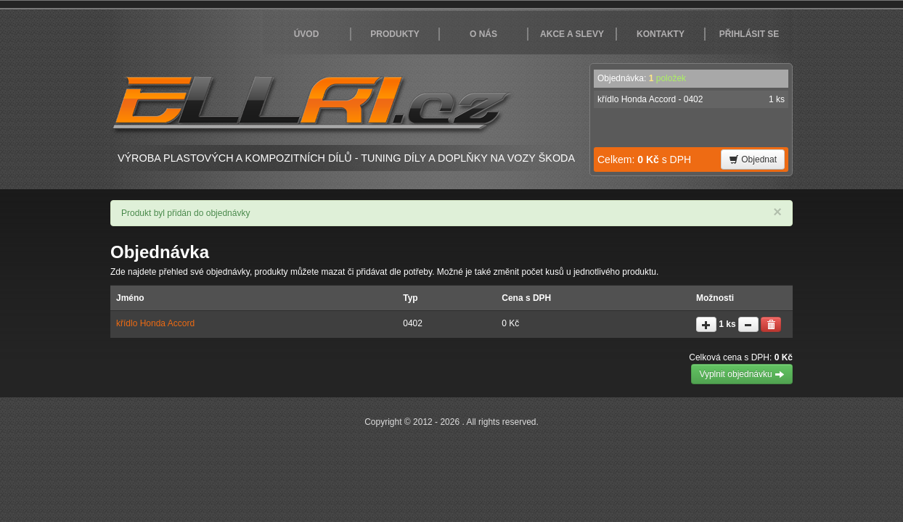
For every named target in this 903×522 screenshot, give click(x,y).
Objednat (753, 159)
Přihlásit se (749, 34)
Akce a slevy (572, 34)
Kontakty (661, 34)
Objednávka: (641, 78)
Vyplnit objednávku (742, 374)
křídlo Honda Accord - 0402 (691, 99)
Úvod (306, 34)
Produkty (394, 34)
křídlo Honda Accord (155, 323)
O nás (483, 34)
